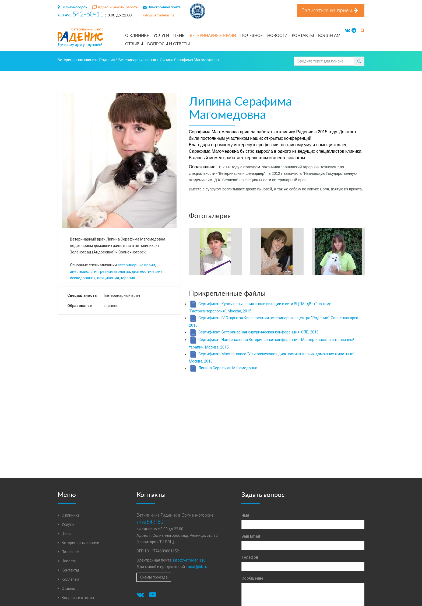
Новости (277, 36)
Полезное (251, 36)
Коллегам (329, 36)
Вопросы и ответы (168, 44)
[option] (215, 252)
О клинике (137, 36)
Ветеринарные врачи (213, 36)
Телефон (249, 557)
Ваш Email (250, 536)
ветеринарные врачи (136, 265)
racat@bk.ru (197, 567)
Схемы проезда (154, 577)
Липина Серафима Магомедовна (227, 368)
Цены (179, 36)
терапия (128, 278)
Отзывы (134, 44)
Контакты (303, 36)
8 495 (81, 15)
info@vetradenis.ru (158, 15)
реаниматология (115, 271)
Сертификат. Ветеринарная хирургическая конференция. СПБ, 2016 (258, 332)
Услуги (161, 36)
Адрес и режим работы (115, 7)
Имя (245, 515)
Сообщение (252, 578)
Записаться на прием (331, 10)
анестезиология (84, 271)
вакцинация (108, 278)
